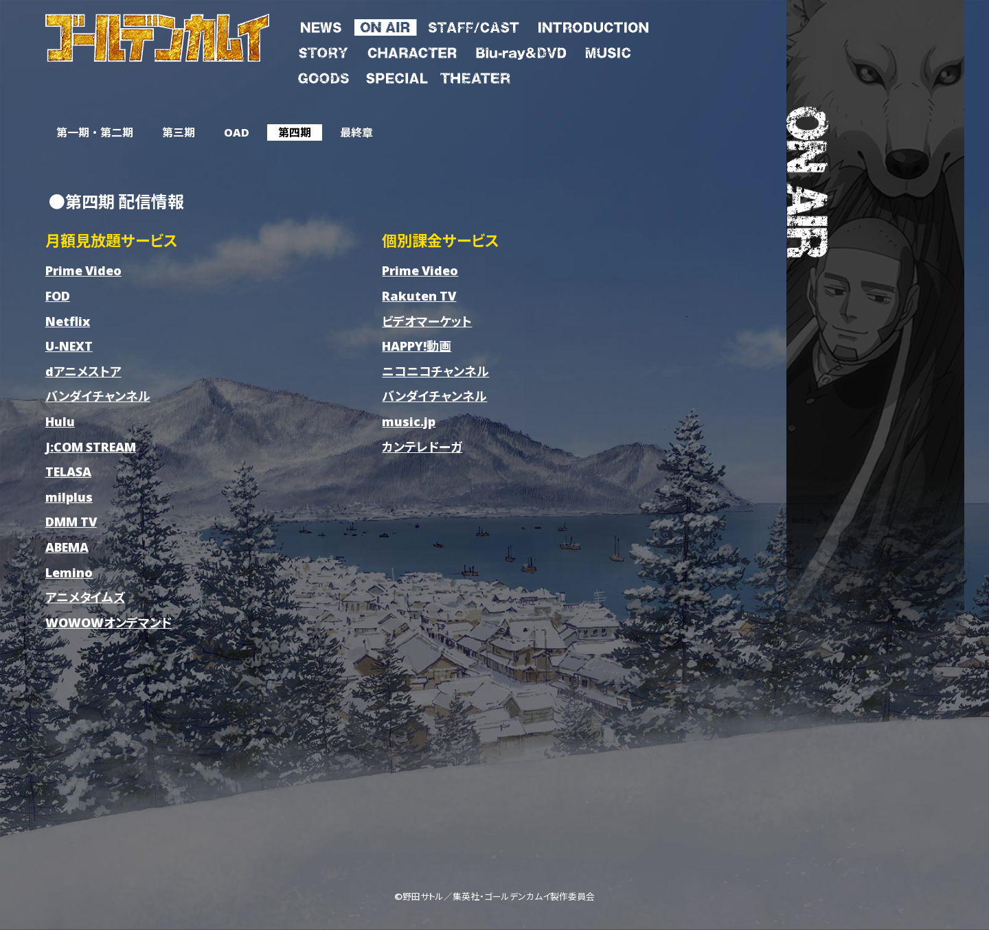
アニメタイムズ (85, 597)
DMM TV (71, 521)
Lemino (69, 572)
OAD (236, 132)
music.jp (408, 421)
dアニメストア (83, 371)
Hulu (60, 421)
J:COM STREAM (90, 446)
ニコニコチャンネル (435, 371)
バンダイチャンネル (97, 395)
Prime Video (83, 270)
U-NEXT (69, 345)
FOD (57, 295)
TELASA (68, 471)
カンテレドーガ (422, 446)
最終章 (356, 132)
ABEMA (67, 546)
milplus (69, 496)
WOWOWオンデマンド (108, 622)
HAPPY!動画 (416, 345)
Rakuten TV (419, 295)
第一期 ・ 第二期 (94, 132)
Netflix (67, 321)
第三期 (178, 132)
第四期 (294, 132)
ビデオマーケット (427, 321)
